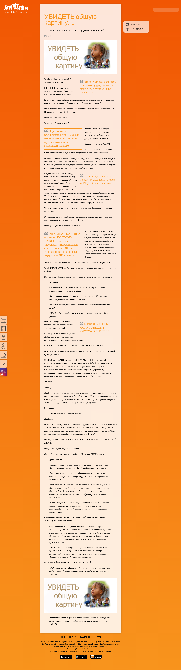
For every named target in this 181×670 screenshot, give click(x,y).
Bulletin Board (87, 637)
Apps (99, 637)
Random (133, 24)
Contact (72, 637)
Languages (135, 29)
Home (62, 637)
